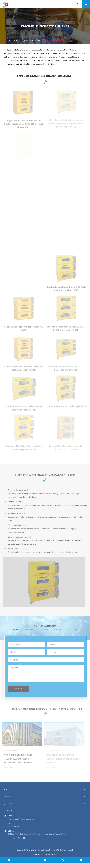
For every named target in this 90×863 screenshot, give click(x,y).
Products (19, 40)
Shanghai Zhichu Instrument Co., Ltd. (42, 850)
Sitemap (36, 854)
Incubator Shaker (33, 40)
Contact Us (8, 810)
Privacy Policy (51, 854)
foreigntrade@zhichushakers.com (21, 819)
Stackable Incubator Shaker (54, 40)
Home (11, 40)
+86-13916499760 (15, 826)
